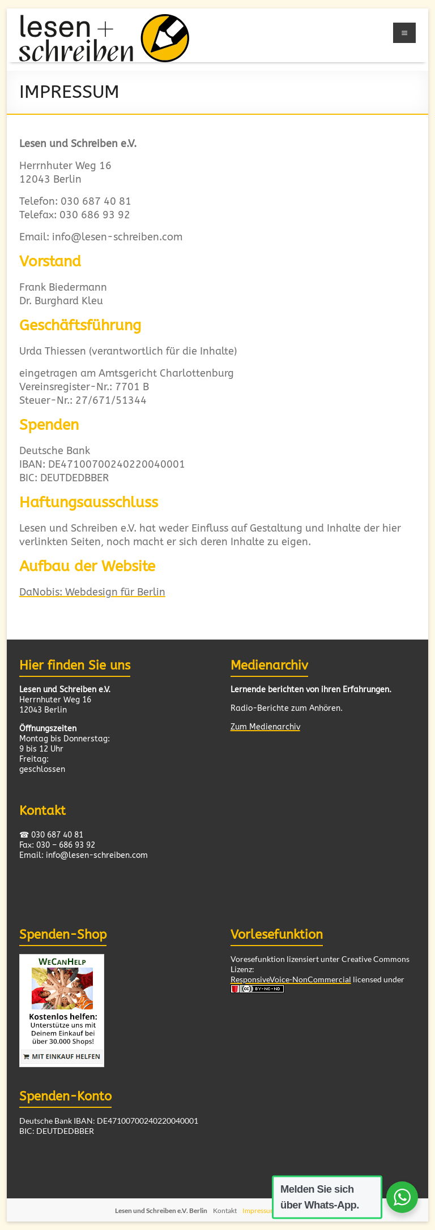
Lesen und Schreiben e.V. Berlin (161, 1210)
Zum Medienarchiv (265, 727)
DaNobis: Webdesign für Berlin (92, 592)
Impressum (259, 1210)
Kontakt (225, 1210)
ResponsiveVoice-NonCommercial (291, 979)
